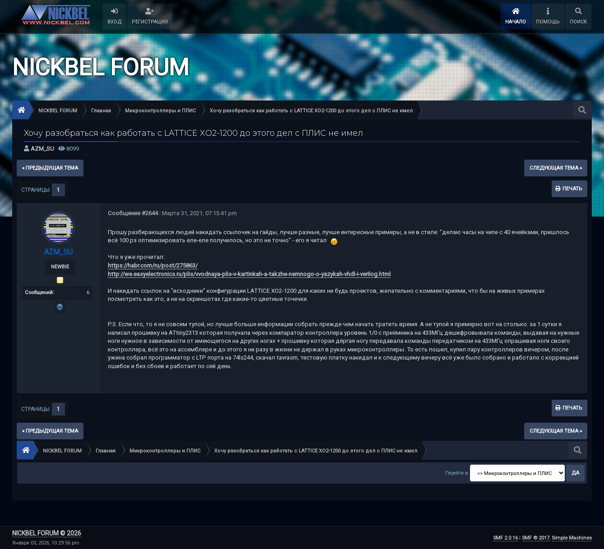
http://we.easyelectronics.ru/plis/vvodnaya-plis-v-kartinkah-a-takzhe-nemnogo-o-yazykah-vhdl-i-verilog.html (249, 274)
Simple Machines (572, 538)
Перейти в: (457, 473)
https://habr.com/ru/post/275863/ (153, 265)
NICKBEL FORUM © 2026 (46, 533)
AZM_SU (42, 148)
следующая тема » (556, 168)
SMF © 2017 (535, 538)
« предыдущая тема (50, 168)
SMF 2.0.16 (505, 538)
